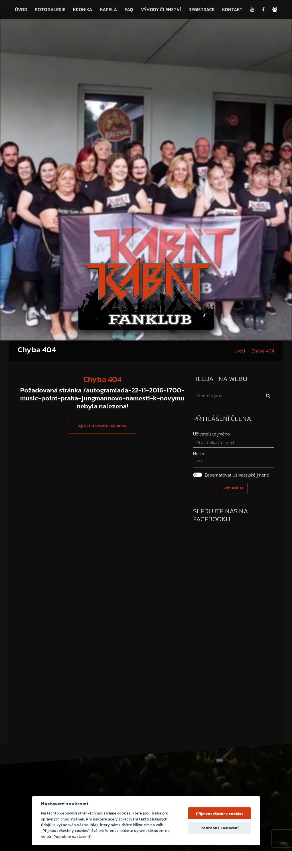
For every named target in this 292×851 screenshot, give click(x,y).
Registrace (201, 9)
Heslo (198, 453)
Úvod (21, 9)
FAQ (129, 9)
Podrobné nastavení (219, 827)
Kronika (82, 9)
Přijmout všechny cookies (219, 813)
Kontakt (232, 9)
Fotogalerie (50, 9)
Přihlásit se (233, 488)
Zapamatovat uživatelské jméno (236, 474)
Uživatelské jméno (211, 433)
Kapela (108, 9)
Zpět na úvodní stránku (102, 425)
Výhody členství (161, 9)
